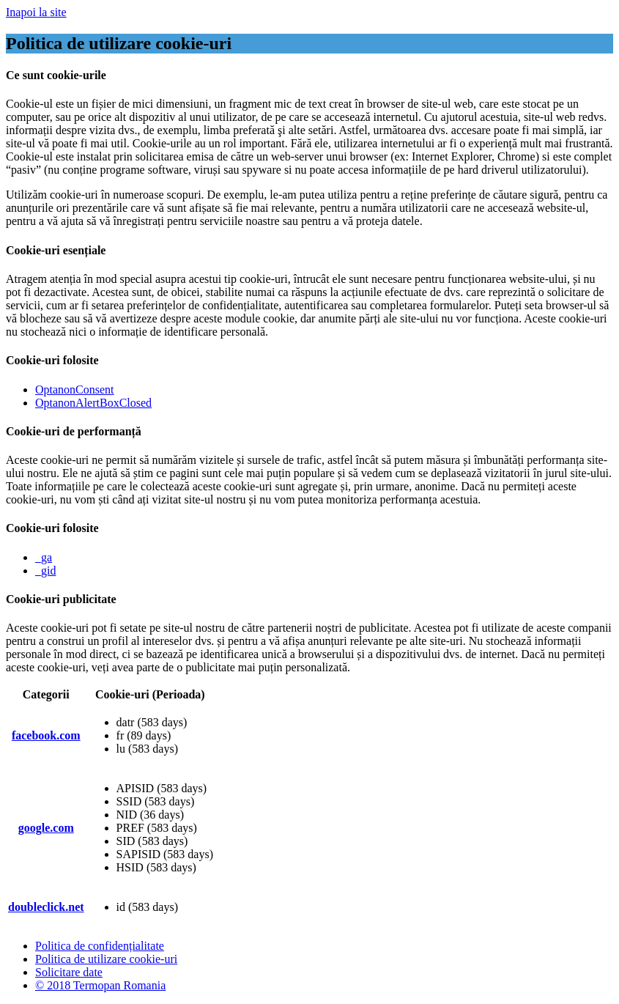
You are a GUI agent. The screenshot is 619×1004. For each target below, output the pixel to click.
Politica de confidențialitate (99, 946)
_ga (43, 557)
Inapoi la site (36, 12)
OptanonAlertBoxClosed (93, 402)
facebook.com (46, 735)
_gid (45, 570)
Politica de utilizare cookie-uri (106, 959)
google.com (46, 828)
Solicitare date (69, 972)
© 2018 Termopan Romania (100, 985)
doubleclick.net (46, 907)
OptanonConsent (74, 389)
